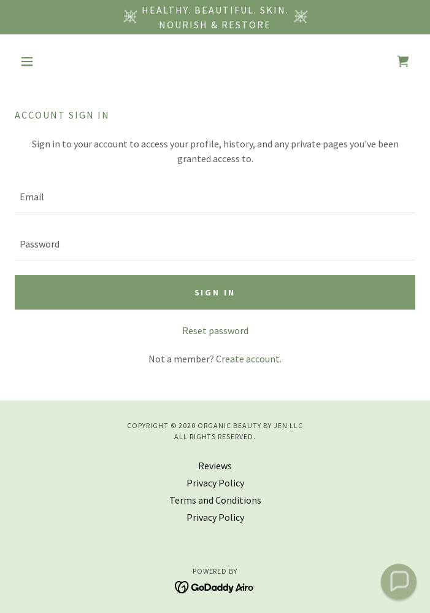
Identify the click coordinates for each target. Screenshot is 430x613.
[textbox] (215, 197)
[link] (403, 61)
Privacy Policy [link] (215, 483)
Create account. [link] (249, 359)
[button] (45, 61)
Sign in (215, 292)
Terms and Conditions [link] (215, 500)
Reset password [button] (215, 330)
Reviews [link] (215, 465)
